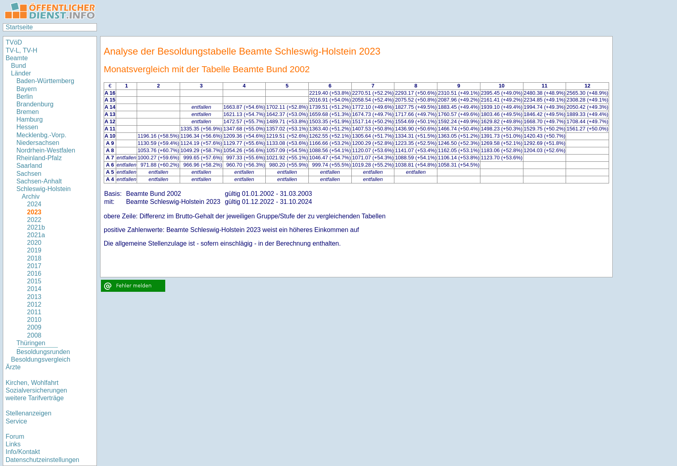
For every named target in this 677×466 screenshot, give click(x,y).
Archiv (30, 196)
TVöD (14, 42)
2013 (34, 296)
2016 (34, 273)
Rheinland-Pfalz (39, 158)
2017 (34, 266)
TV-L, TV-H (21, 50)
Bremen (27, 111)
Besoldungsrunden (43, 351)
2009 (34, 327)
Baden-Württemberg (45, 80)
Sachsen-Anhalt (39, 181)
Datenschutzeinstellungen (42, 459)
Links (13, 444)
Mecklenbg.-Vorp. (41, 135)
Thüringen (30, 343)
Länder (21, 73)
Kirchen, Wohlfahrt (32, 382)
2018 (34, 258)
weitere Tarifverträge (35, 398)
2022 (34, 219)
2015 (34, 281)
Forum (15, 436)
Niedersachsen (37, 142)
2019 (34, 250)
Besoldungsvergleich (40, 359)
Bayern (26, 88)
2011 (34, 312)
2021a (36, 235)
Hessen (27, 127)
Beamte (17, 58)
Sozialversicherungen (36, 390)
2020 (34, 242)
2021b (36, 227)
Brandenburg (35, 104)
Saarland (29, 165)
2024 (34, 204)
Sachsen (28, 173)
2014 (34, 288)
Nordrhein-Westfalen (45, 150)
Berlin (24, 96)
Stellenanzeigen (28, 413)
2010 (34, 319)
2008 (34, 335)
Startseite (19, 27)
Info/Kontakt (23, 451)
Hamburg (29, 119)
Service (16, 421)
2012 (34, 304)
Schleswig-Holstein (43, 188)
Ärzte (13, 367)
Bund (18, 65)
